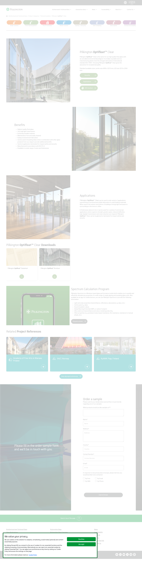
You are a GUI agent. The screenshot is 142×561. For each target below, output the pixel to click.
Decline (81, 539)
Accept (81, 544)
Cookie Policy (33, 555)
